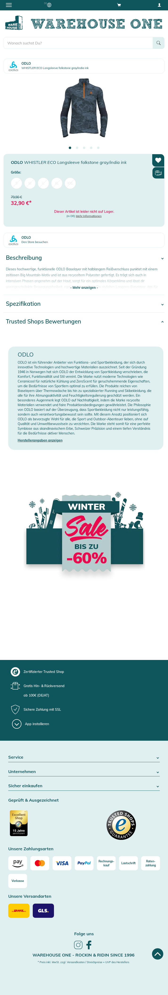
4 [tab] (91, 148)
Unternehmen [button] (84, 771)
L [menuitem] (43, 183)
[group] (83, 671)
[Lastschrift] (128, 863)
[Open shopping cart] (119, 4)
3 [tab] (84, 148)
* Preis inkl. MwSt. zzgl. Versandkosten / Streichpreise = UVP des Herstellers (83, 962)
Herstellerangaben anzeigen (40, 440)
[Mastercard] (39, 863)
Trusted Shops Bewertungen (43, 321)
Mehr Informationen (89, 216)
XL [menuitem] (57, 183)
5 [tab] (98, 148)
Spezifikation (23, 303)
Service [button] (84, 757)
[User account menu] (159, 4)
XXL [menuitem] (70, 183)
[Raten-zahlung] (150, 863)
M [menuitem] (30, 183)
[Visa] (62, 863)
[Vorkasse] (17, 881)
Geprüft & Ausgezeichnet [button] (33, 800)
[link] (78, 948)
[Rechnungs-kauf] (106, 863)
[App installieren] (30, 724)
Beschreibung (24, 257)
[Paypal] (84, 863)
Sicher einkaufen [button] (84, 785)
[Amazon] (17, 863)
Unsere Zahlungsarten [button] (30, 848)
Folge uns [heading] (84, 933)
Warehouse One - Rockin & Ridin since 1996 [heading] (84, 955)
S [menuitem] (17, 183)
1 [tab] (70, 148)
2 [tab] (77, 148)
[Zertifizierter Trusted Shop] (45, 825)
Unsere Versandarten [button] (29, 896)
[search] (78, 43)
